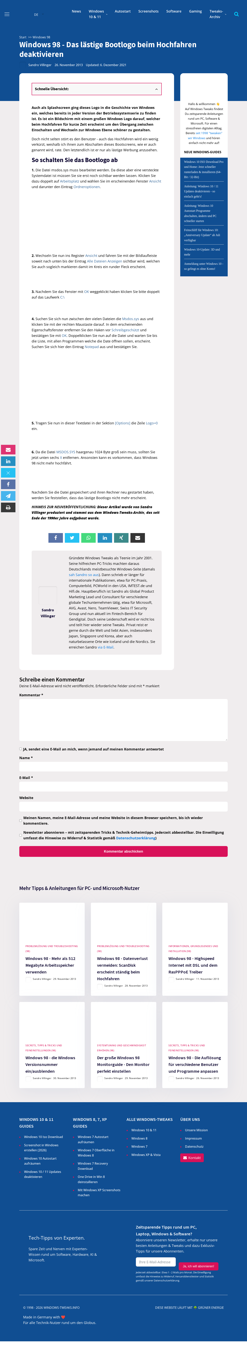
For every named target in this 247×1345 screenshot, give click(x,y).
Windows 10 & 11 (96, 14)
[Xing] (121, 538)
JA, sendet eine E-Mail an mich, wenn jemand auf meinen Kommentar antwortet (93, 749)
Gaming (195, 11)
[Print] (8, 507)
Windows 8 (139, 1142)
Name (26, 757)
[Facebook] (8, 484)
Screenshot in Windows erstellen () (41, 1151)
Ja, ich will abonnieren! (198, 1266)
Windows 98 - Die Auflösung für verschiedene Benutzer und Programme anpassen (194, 1067)
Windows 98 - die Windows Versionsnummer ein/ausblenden (50, 1067)
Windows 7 (139, 1150)
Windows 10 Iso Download (43, 1140)
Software (173, 11)
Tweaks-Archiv (216, 14)
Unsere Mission (196, 1134)
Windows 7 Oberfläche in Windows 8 (96, 1156)
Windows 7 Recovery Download (93, 1169)
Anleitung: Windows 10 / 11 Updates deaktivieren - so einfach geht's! (201, 191)
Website (26, 797)
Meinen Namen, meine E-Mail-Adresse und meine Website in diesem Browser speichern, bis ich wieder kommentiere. (113, 820)
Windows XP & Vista (146, 1158)
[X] (8, 473)
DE (36, 15)
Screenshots (148, 11)
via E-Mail (105, 647)
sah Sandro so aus (84, 574)
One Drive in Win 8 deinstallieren (91, 1182)
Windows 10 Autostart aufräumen (40, 1164)
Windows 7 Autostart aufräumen (93, 1143)
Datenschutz (194, 1150)
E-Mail (26, 777)
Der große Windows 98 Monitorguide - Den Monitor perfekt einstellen (123, 1067)
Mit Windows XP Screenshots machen (99, 1196)
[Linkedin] (8, 461)
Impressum (193, 1142)
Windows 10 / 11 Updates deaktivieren (42, 1177)
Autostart (123, 11)
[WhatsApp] (88, 538)
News (76, 11)
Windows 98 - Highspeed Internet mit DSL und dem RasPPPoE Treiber (192, 966)
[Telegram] (8, 496)
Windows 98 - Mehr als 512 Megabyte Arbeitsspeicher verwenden (50, 966)
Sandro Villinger (40, 65)
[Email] (8, 449)
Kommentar (31, 695)
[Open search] (236, 14)
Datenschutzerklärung (135, 838)
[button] (192, 1161)
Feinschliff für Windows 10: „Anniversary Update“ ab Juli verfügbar (202, 235)
